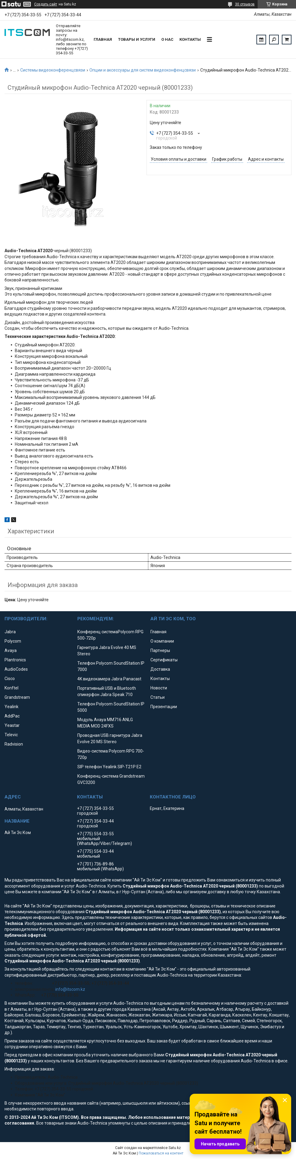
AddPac (12, 716)
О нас (167, 39)
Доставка (160, 669)
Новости (158, 687)
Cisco (10, 678)
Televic (11, 734)
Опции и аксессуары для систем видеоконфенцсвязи (142, 70)
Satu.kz (175, 1148)
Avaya (11, 650)
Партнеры (160, 650)
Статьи (157, 697)
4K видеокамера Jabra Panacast (109, 678)
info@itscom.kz (70, 989)
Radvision (14, 744)
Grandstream (17, 697)
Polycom (13, 641)
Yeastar (12, 725)
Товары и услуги (136, 39)
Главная (103, 39)
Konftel (11, 687)
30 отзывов (245, 4)
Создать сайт (45, 4)
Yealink (11, 706)
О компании (162, 641)
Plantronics (15, 659)
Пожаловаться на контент (161, 1153)
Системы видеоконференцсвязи (52, 70)
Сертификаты (164, 659)
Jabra (10, 631)
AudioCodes (16, 669)
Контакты (190, 39)
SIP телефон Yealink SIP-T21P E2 (109, 766)
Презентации (163, 706)
